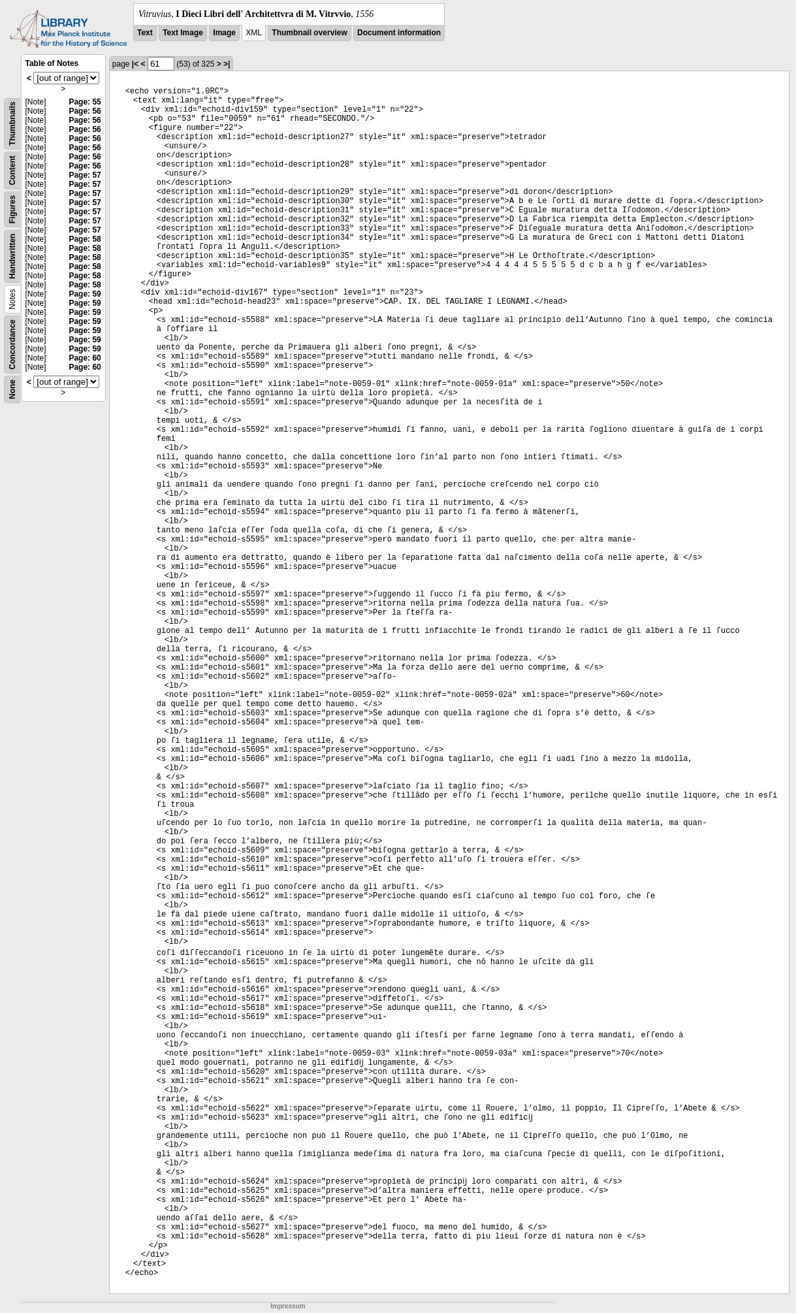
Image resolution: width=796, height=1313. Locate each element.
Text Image (183, 32)
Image (224, 32)
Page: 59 (85, 294)
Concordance (12, 344)
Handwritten (12, 256)
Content (12, 170)
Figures (12, 209)
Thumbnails (12, 124)
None (12, 389)
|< (135, 64)
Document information (399, 32)
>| (226, 64)
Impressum (287, 1306)
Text (145, 32)
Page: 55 (85, 101)
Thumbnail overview (309, 32)
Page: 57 (85, 175)
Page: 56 (85, 111)
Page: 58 (85, 239)
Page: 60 (85, 358)
